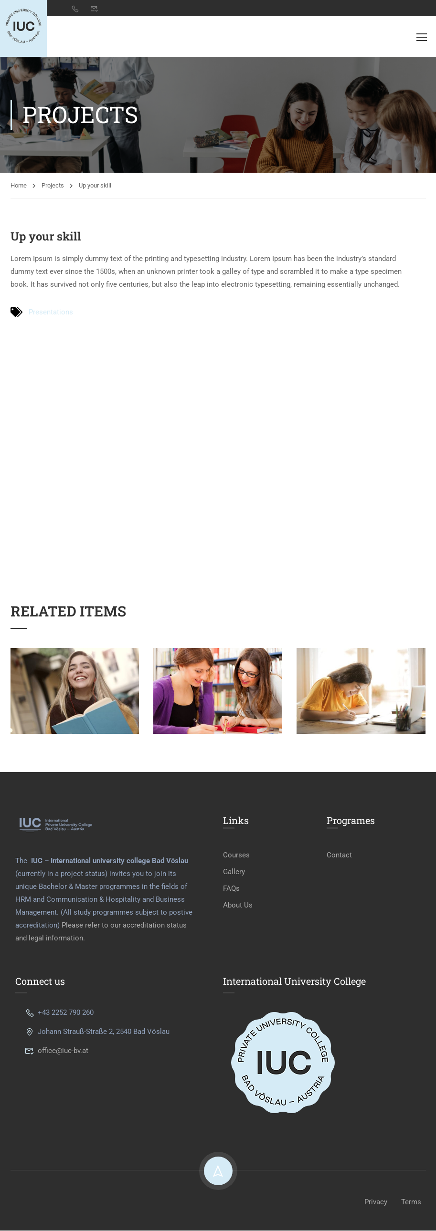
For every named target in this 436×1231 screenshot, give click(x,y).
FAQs (231, 889)
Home (19, 185)
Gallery (234, 872)
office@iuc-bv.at (56, 1051)
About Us (238, 906)
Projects (53, 185)
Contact (339, 856)
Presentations (51, 312)
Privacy (375, 1202)
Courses (236, 856)
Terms (411, 1202)
